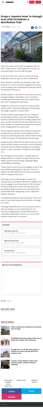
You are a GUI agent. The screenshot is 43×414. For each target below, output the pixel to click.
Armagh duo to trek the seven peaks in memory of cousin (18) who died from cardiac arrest (25, 351)
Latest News (8, 380)
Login (38, 2)
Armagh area (35, 69)
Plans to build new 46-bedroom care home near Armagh (26, 328)
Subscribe (31, 2)
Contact (34, 382)
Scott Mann (6, 27)
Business (8, 382)
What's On (8, 386)
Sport (8, 384)
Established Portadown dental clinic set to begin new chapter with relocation (26, 339)
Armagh (26, 95)
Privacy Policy (21, 380)
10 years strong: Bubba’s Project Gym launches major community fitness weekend (24, 362)
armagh (9, 301)
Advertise (34, 380)
